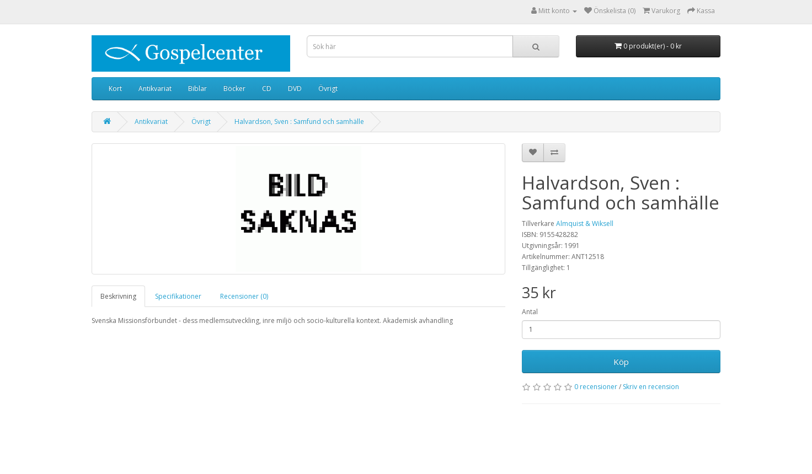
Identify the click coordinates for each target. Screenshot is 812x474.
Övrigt (328, 88)
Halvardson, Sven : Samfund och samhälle (299, 121)
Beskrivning (118, 296)
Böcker (234, 88)
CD (266, 88)
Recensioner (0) (244, 296)
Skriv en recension (651, 386)
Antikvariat (155, 88)
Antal (530, 311)
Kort (115, 88)
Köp (621, 361)
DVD (295, 88)
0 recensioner (595, 386)
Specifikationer (178, 296)
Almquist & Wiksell (584, 223)
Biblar (197, 88)
